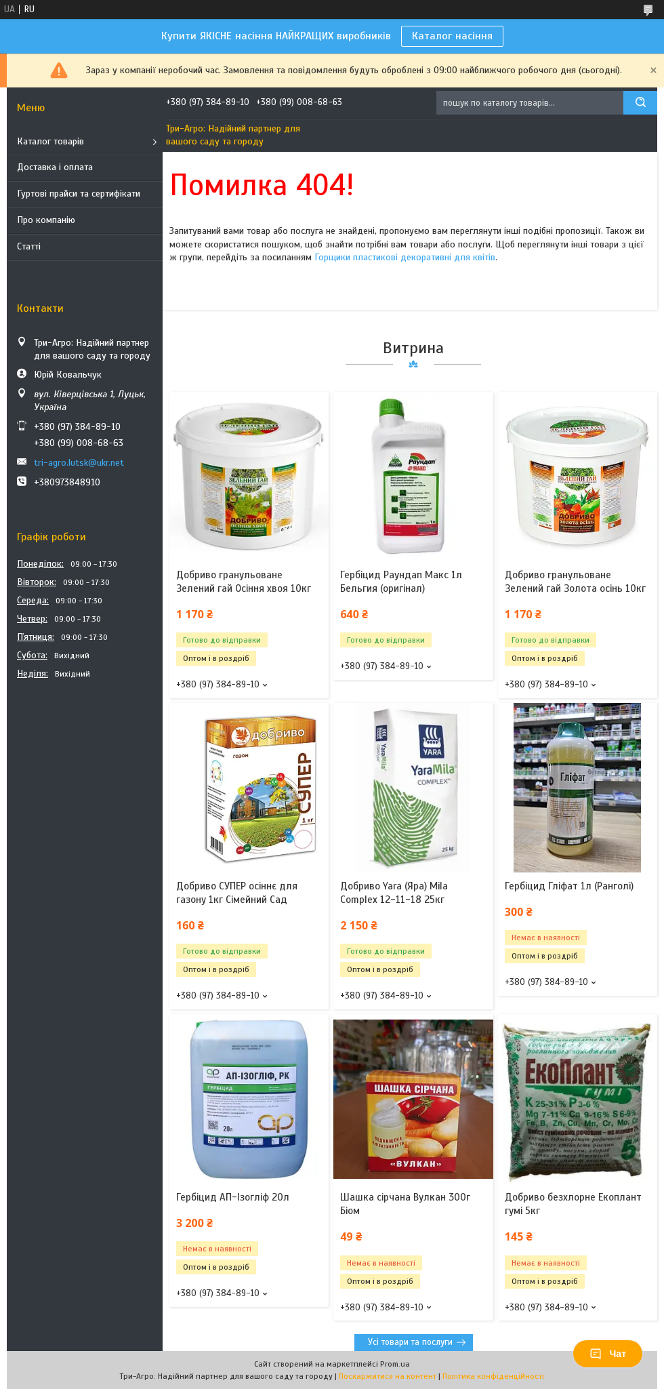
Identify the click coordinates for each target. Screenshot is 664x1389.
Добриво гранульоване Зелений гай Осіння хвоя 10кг (243, 582)
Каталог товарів (50, 141)
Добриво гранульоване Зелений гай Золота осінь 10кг (575, 582)
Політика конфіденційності (493, 1376)
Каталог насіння (452, 36)
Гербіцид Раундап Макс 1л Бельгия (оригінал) (401, 582)
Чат (607, 1354)
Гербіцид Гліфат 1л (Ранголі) (569, 886)
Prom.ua (395, 1364)
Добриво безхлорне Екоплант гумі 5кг (573, 1204)
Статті (29, 246)
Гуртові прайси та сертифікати (78, 193)
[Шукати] (640, 103)
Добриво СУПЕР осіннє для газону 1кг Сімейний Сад (236, 893)
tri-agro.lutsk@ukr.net (79, 462)
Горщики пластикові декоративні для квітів (404, 257)
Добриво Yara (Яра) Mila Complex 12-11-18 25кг (394, 893)
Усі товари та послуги (410, 1342)
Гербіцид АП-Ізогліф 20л (232, 1197)
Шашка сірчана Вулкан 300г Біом (405, 1204)
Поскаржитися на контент (387, 1376)
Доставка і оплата (55, 167)
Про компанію (46, 220)
